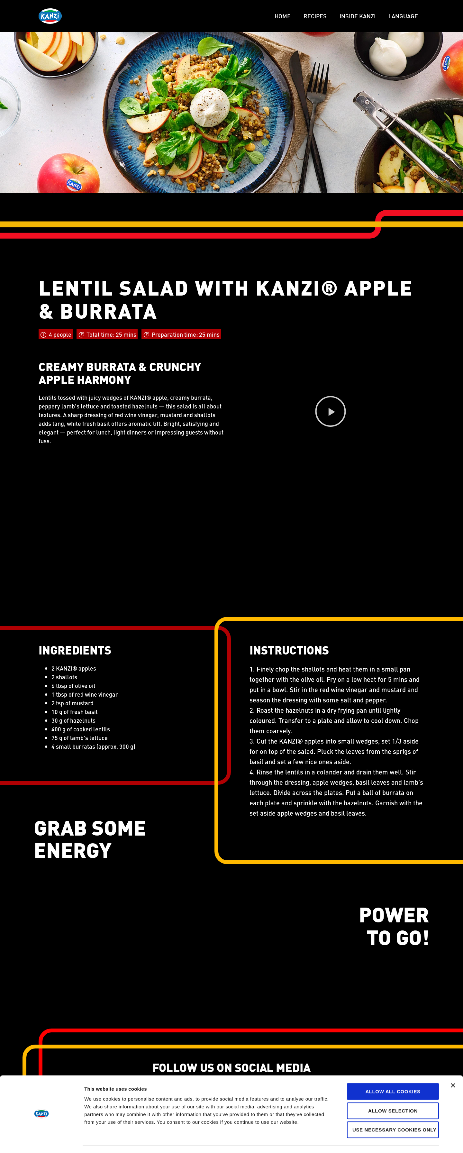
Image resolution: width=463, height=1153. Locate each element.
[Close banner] (453, 1067)
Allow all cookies (393, 1073)
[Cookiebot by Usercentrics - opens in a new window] (42, 1140)
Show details (337, 1140)
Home (283, 16)
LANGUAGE (403, 16)
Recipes (315, 16)
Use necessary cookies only (393, 1111)
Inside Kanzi (358, 16)
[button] (330, 412)
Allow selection (393, 1092)
